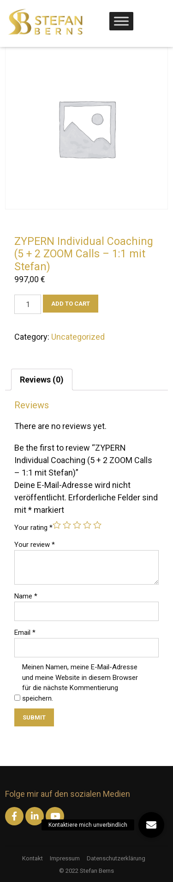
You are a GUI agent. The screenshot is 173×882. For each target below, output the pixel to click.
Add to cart (70, 303)
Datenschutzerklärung (116, 858)
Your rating (33, 527)
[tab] (41, 379)
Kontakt (32, 858)
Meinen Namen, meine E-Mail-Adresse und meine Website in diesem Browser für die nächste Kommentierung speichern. (80, 682)
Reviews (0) (42, 379)
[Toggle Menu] (121, 21)
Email (25, 632)
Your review (34, 544)
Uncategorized (78, 337)
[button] (151, 825)
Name (25, 596)
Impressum (65, 858)
